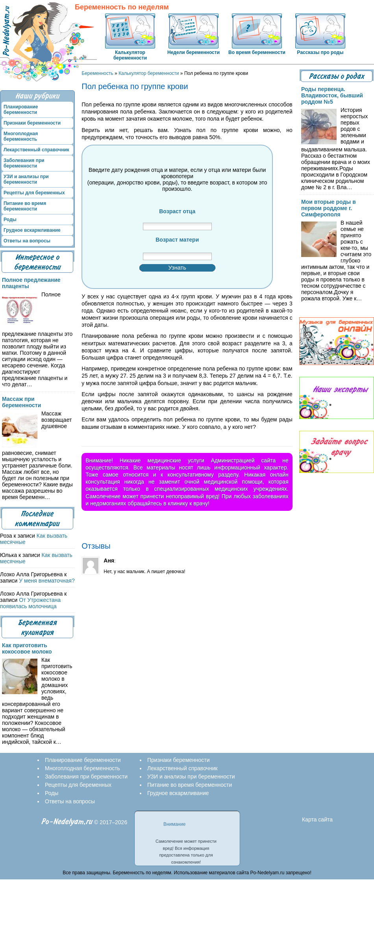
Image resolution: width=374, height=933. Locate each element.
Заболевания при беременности (24, 163)
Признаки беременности (32, 123)
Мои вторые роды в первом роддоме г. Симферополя (328, 208)
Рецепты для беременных (34, 193)
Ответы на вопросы (27, 241)
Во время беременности (256, 52)
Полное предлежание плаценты (31, 283)
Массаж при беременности (21, 402)
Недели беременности (193, 52)
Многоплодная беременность (21, 136)
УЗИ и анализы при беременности (26, 179)
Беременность (97, 73)
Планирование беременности (21, 109)
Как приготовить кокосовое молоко (27, 648)
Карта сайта (317, 819)
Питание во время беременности (25, 206)
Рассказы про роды (320, 52)
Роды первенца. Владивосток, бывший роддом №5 (332, 95)
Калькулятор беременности (130, 55)
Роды (10, 219)
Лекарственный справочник (36, 150)
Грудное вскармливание (32, 230)
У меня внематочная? (46, 580)
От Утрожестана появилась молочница (30, 603)
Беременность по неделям (122, 7)
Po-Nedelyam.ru (67, 821)
